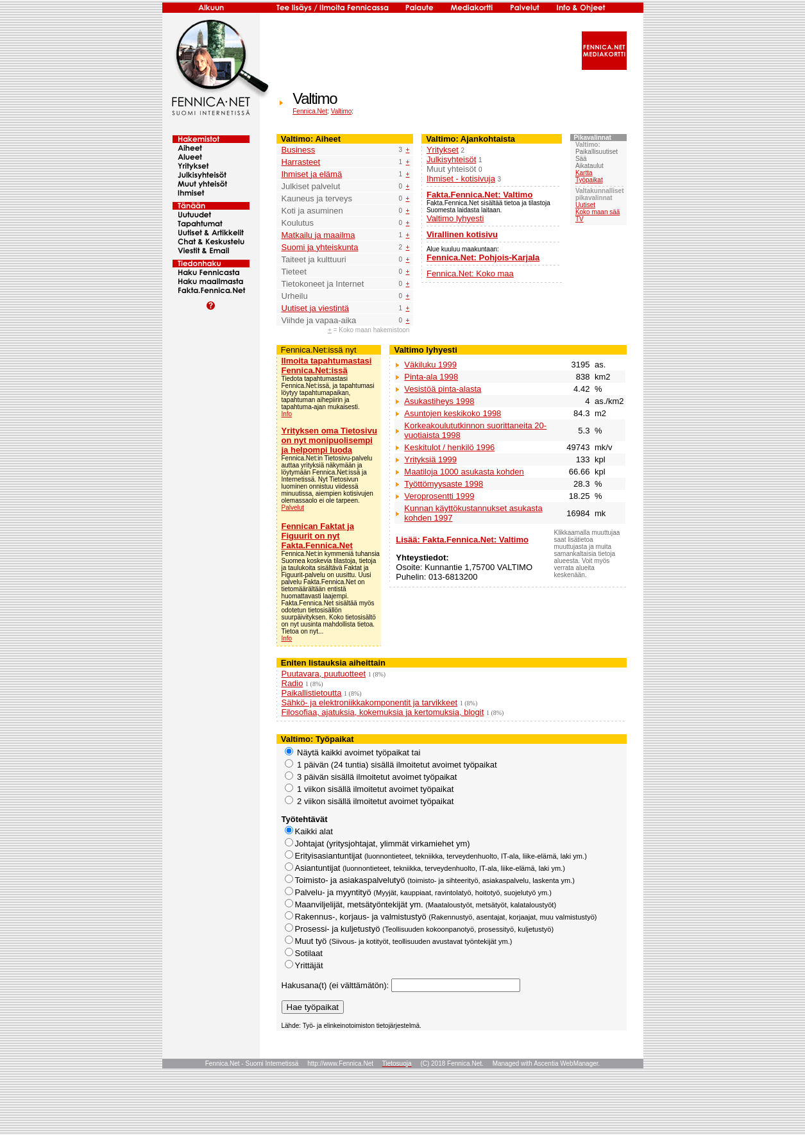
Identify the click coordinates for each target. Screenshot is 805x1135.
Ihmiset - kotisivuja (461, 178)
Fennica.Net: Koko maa (470, 273)
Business (299, 150)
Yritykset (443, 150)
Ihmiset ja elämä (312, 174)
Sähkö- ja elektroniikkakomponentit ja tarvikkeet (370, 702)
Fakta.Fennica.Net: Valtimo (479, 194)
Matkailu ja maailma (318, 235)
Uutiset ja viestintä (316, 308)
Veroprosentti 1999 (439, 496)
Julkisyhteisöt (451, 159)
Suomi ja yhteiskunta (320, 247)
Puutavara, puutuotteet (324, 673)
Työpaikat (589, 179)
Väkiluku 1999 (430, 364)
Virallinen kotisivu (462, 234)
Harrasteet (301, 162)
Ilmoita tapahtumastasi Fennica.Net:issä (327, 365)
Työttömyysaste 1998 (443, 484)
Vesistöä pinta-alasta (442, 389)
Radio (292, 683)
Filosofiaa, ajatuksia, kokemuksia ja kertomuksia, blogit (383, 712)
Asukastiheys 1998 (439, 401)
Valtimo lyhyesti (455, 218)
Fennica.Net (309, 111)
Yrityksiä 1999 (430, 459)
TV (579, 219)
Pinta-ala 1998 (431, 377)
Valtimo (341, 111)
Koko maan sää (597, 211)
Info (287, 413)
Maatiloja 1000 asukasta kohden (463, 471)
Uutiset (585, 204)
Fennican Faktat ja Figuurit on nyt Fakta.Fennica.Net (318, 535)
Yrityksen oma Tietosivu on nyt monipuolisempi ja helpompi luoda (329, 440)
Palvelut (293, 507)
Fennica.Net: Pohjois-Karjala (483, 257)
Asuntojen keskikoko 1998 (452, 413)
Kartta (584, 172)
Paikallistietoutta (312, 693)
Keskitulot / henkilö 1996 (449, 447)
